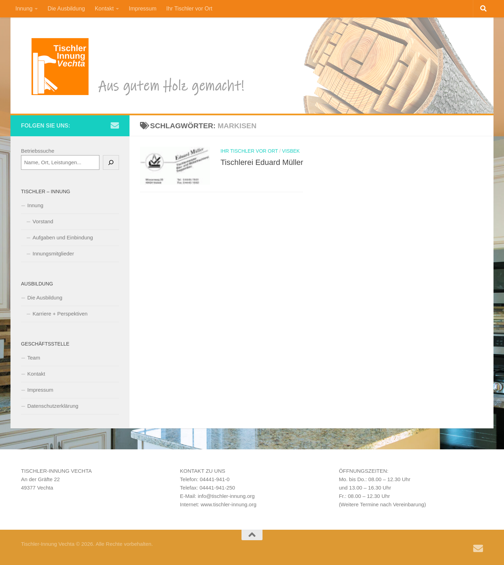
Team (33, 358)
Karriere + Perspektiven (60, 314)
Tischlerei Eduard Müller (261, 162)
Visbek (291, 151)
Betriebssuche (37, 151)
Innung (24, 9)
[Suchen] (111, 162)
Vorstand (43, 221)
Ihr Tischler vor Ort (189, 9)
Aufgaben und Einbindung (63, 237)
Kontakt (104, 9)
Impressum (142, 9)
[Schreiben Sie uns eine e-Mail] (115, 125)
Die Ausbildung (66, 9)
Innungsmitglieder (53, 253)
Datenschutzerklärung (52, 406)
